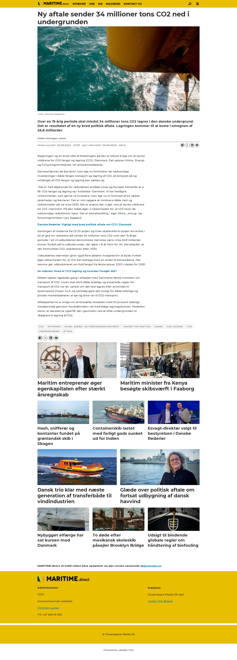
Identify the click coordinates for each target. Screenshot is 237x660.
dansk (158, 326)
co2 (189, 326)
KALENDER (113, 3)
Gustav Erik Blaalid (160, 601)
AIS (100, 3)
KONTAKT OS (133, 3)
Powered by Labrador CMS (118, 650)
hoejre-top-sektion (137, 326)
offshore (54, 326)
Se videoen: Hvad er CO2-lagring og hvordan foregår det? (77, 271)
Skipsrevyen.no (150, 565)
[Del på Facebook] (182, 145)
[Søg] (190, 4)
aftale (67, 331)
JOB (92, 3)
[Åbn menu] (197, 4)
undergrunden (49, 331)
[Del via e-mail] (197, 145)
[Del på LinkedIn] (192, 145)
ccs (41, 326)
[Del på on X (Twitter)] (187, 145)
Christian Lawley (48, 607)
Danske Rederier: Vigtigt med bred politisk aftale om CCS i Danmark (84, 224)
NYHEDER (79, 3)
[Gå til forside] (53, 3)
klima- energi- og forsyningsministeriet (92, 326)
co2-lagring (175, 326)
